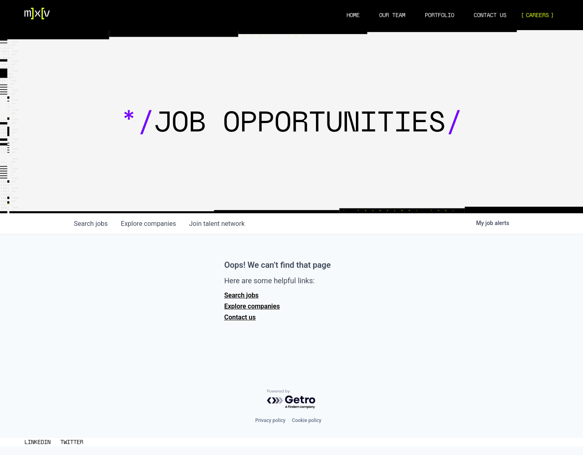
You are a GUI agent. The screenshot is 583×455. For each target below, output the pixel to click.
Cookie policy (306, 420)
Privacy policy (270, 420)
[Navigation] (37, 15)
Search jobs (241, 295)
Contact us (240, 317)
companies (148, 224)
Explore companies (252, 306)
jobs (91, 224)
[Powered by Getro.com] (291, 399)
